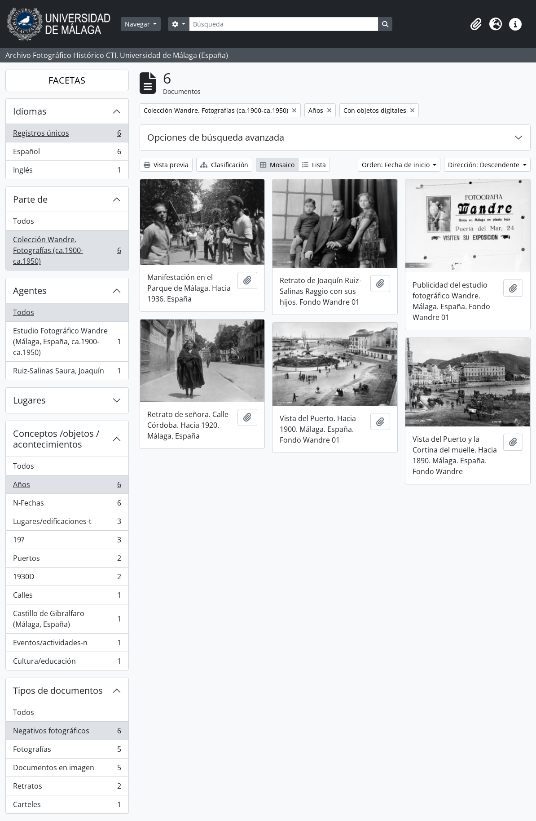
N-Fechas (67, 504)
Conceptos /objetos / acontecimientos (56, 438)
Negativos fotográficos (67, 732)
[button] (476, 24)
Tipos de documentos (58, 690)
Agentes (30, 290)
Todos (23, 221)
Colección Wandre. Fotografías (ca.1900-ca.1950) (67, 250)
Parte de (30, 199)
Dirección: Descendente (484, 164)
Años (67, 486)
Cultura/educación (67, 663)
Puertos (67, 560)
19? (67, 541)
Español (67, 153)
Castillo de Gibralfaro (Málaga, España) (67, 618)
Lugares (29, 400)
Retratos (67, 788)
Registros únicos (67, 135)
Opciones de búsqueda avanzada (215, 137)
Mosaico (277, 164)
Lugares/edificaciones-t (67, 523)
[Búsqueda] (283, 24)
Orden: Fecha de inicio (396, 164)
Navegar (138, 24)
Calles (67, 597)
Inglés (67, 171)
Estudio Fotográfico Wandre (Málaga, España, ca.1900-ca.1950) (67, 341)
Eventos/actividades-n (67, 644)
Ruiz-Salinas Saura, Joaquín (67, 372)
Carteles (67, 806)
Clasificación (224, 164)
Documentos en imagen (67, 769)
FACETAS (66, 80)
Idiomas (30, 111)
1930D (67, 578)
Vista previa (166, 164)
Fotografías (67, 751)
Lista (314, 164)
